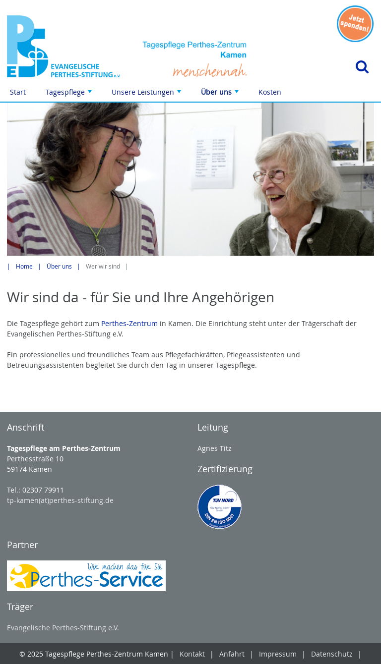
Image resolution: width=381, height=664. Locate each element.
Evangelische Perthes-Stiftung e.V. (63, 627)
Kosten (269, 92)
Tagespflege (70, 94)
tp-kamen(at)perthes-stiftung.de (60, 500)
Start (18, 92)
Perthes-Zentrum (129, 323)
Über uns (221, 94)
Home (24, 266)
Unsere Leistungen (147, 94)
